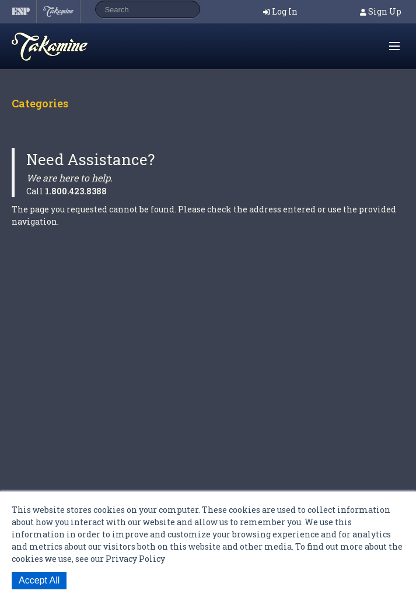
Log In (285, 11)
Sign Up (384, 11)
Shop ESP (72, 46)
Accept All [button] (39, 580)
